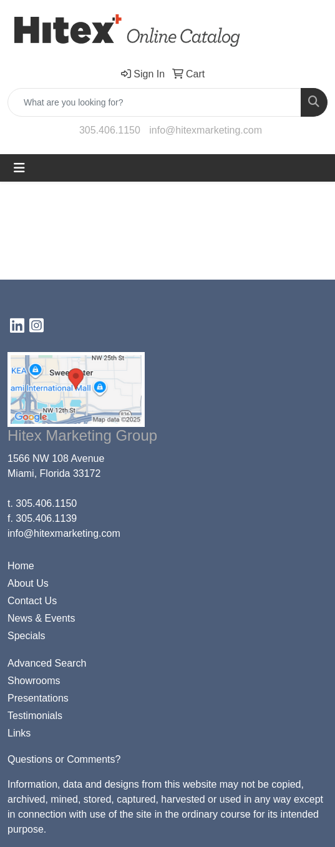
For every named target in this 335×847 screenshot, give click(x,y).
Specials (26, 635)
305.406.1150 (109, 130)
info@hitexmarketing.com (205, 130)
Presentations (38, 698)
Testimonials (34, 715)
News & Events (41, 618)
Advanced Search (46, 663)
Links (19, 733)
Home (20, 566)
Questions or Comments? (63, 759)
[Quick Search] (154, 102)
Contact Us (32, 600)
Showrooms (33, 680)
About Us (28, 583)
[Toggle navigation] (19, 168)
